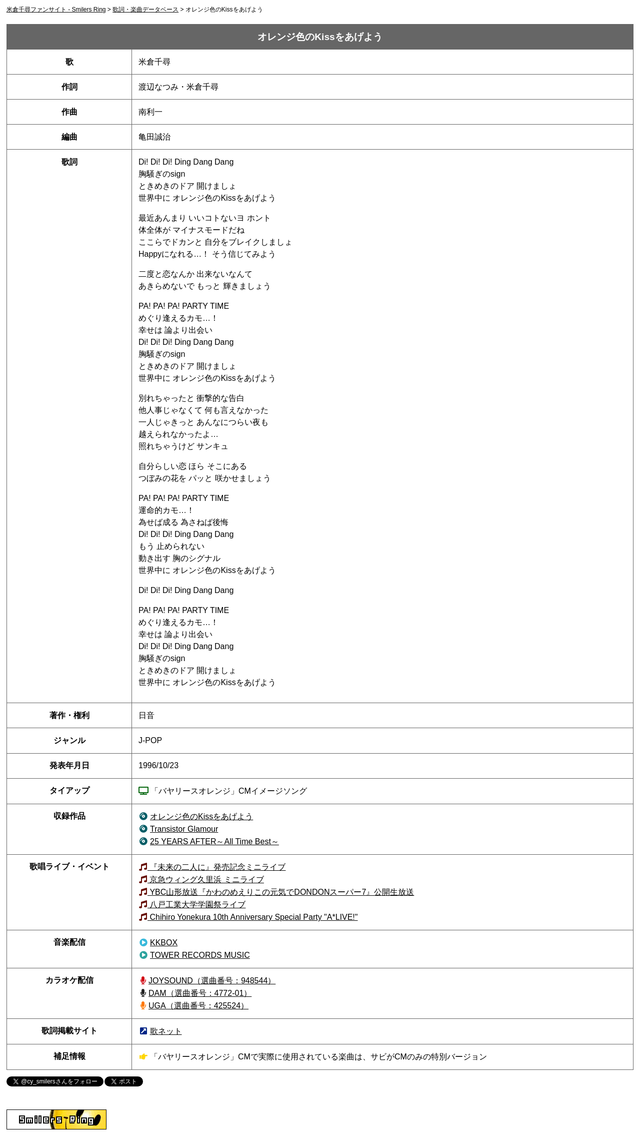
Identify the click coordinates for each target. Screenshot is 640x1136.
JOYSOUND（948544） (212, 980)
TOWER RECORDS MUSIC (200, 955)
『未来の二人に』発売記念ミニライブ (217, 867)
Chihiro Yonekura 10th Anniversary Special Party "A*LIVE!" (253, 917)
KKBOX (164, 942)
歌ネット (166, 1031)
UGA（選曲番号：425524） (198, 1005)
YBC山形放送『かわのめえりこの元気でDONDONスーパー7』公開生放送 (281, 892)
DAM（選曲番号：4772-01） (200, 993)
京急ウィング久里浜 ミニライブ (206, 879)
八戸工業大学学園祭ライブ (197, 904)
